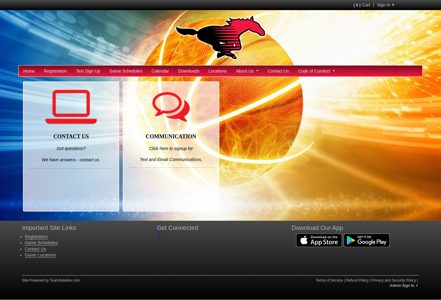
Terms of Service (329, 280)
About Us (247, 71)
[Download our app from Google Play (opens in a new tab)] (367, 239)
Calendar (160, 71)
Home (29, 71)
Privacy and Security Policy (393, 280)
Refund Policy (357, 280)
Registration (55, 71)
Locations (218, 71)
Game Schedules (125, 71)
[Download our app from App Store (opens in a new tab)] (319, 239)
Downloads (188, 71)
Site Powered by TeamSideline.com (51, 280)
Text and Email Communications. (171, 159)
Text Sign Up (88, 71)
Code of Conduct (316, 71)
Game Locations (40, 255)
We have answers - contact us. (71, 159)
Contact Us (278, 71)
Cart (362, 4)
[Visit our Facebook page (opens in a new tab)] (162, 238)
